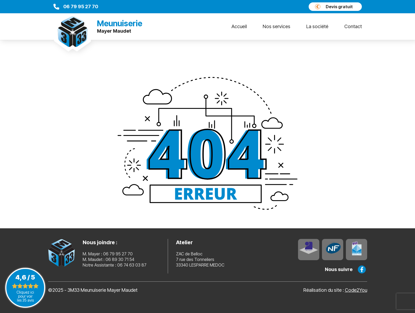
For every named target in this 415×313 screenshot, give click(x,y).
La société (317, 26)
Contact (353, 26)
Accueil (239, 26)
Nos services (276, 26)
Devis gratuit (334, 6)
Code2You (356, 290)
